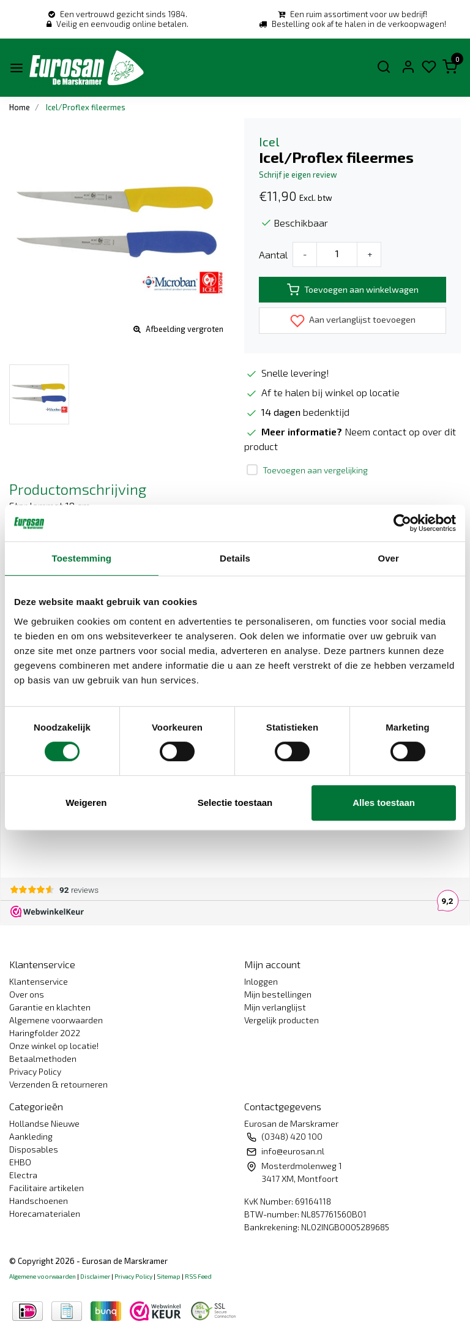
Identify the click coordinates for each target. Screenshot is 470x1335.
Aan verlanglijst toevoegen (353, 321)
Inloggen (261, 981)
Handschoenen (38, 1200)
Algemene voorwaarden (56, 1020)
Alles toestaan (383, 802)
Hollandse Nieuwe (44, 1123)
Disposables (33, 1149)
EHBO (20, 1162)
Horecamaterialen (44, 1213)
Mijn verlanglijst (275, 1007)
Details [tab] (235, 558)
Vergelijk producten (281, 1020)
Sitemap (169, 1276)
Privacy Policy (35, 1071)
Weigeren (85, 802)
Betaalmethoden (42, 1058)
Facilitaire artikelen (46, 1188)
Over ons (26, 994)
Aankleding (31, 1136)
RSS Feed (198, 1276)
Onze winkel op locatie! (54, 1045)
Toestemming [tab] (82, 558)
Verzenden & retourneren (58, 1084)
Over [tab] (388, 558)
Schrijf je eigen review (298, 174)
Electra (23, 1175)
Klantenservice (38, 981)
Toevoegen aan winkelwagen (353, 289)
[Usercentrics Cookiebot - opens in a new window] (402, 523)
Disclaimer (95, 1276)
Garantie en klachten (50, 1007)
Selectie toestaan (235, 802)
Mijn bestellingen (277, 994)
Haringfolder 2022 (44, 1033)
